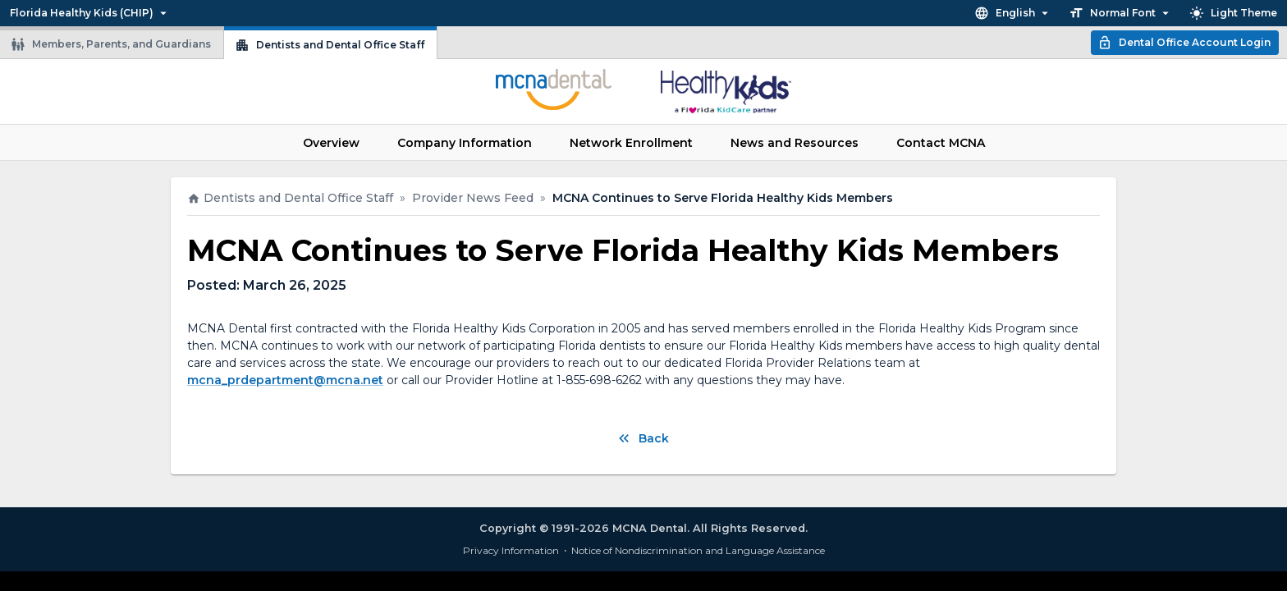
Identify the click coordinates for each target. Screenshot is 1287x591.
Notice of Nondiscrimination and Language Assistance (698, 550)
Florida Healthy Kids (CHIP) (90, 13)
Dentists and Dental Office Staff (329, 45)
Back (642, 438)
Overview (331, 142)
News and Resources (795, 142)
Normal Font (1121, 13)
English (1013, 13)
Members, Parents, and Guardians (111, 44)
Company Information (464, 142)
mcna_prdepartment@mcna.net (285, 380)
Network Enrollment (631, 142)
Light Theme (1233, 13)
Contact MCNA (940, 142)
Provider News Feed (473, 197)
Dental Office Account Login (1184, 42)
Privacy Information (511, 550)
